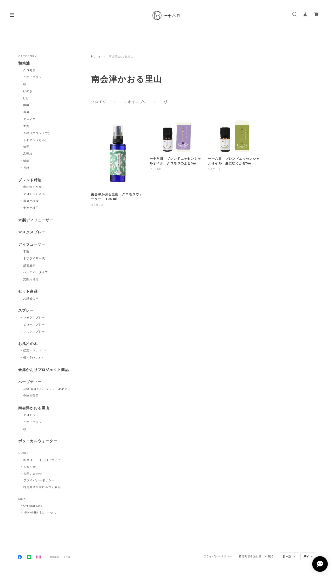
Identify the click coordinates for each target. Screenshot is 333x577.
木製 (26, 251)
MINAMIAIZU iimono (39, 512)
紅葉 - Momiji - (34, 350)
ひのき (28, 91)
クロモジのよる (34, 194)
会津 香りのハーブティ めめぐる (47, 389)
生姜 (26, 126)
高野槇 (28, 154)
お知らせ (29, 467)
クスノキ (29, 119)
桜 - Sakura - (33, 357)
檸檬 (26, 105)
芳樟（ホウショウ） (37, 133)
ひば (26, 98)
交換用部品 (31, 279)
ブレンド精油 (30, 180)
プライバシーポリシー (39, 480)
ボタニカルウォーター (37, 441)
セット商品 (28, 291)
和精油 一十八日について (42, 460)
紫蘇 (26, 161)
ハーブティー (30, 382)
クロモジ (98, 102)
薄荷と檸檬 (31, 201)
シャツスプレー (34, 317)
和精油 (24, 63)
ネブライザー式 (34, 258)
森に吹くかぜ (32, 187)
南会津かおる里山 (33, 408)
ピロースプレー (34, 324)
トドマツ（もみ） (35, 140)
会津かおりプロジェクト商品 (43, 370)
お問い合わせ (32, 473)
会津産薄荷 (31, 396)
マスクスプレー (32, 232)
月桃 (26, 168)
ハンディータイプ (35, 272)
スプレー (26, 310)
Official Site (32, 506)
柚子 (26, 147)
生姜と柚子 (31, 208)
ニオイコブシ (135, 102)
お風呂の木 (31, 298)
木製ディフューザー (35, 220)
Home (95, 56)
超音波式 (29, 265)
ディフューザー (32, 244)
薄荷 (26, 112)
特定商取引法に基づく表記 (42, 487)
